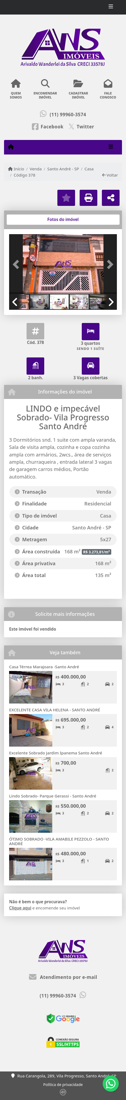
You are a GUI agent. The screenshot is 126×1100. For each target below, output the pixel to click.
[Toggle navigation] (111, 7)
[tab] (26, 220)
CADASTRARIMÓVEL (78, 89)
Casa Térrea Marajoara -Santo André (44, 666)
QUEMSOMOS (16, 89)
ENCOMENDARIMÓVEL (45, 89)
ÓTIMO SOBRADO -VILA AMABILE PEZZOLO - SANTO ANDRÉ (59, 841)
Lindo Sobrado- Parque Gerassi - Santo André (52, 796)
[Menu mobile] (11, 147)
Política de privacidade (63, 1084)
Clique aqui (20, 908)
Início (16, 168)
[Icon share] (47, 126)
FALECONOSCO (108, 89)
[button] (17, 264)
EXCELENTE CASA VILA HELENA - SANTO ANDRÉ (54, 709)
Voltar (110, 175)
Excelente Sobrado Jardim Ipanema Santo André (55, 752)
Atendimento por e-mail (63, 977)
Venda (36, 168)
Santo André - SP (63, 168)
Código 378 (24, 175)
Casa (89, 168)
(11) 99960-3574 (68, 114)
